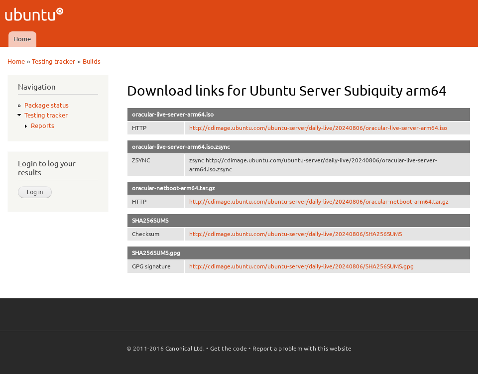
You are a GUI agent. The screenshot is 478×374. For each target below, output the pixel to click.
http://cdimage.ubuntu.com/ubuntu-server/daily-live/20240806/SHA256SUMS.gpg (301, 266)
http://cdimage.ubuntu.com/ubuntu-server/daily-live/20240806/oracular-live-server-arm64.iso (318, 128)
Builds (92, 61)
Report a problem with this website (302, 348)
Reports (42, 125)
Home (22, 38)
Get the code (228, 348)
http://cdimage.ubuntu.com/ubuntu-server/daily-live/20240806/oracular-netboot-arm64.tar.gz (319, 201)
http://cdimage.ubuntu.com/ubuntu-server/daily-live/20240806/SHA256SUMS (295, 234)
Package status (46, 105)
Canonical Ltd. (185, 348)
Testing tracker (53, 61)
